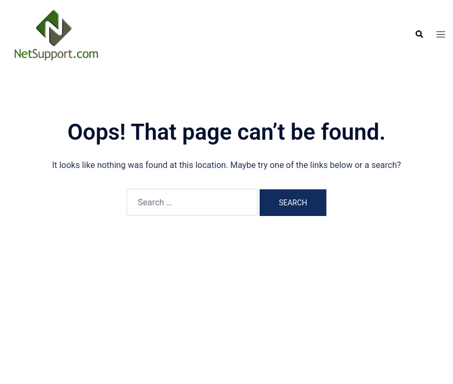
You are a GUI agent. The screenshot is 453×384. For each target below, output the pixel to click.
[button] (419, 34)
